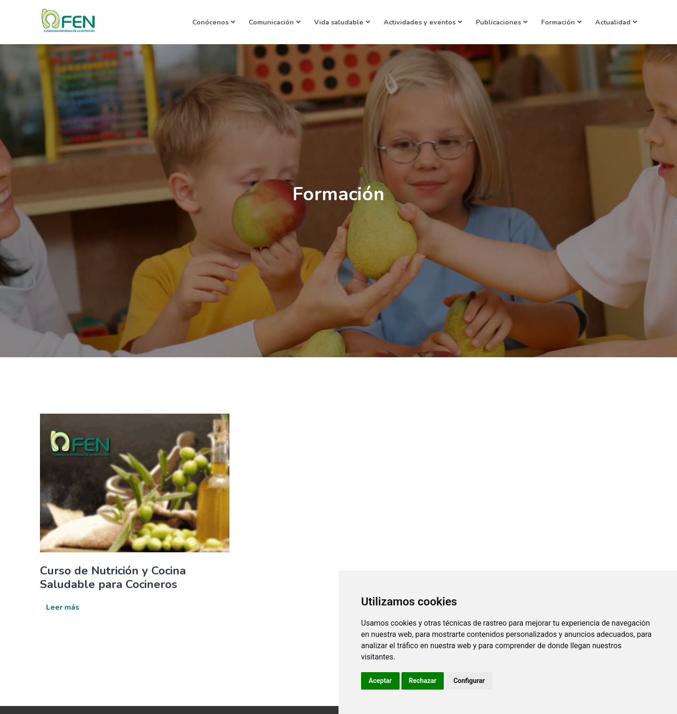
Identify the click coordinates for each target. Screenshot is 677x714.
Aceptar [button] (380, 680)
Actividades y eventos (423, 22)
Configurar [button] (469, 680)
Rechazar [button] (423, 680)
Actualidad (616, 22)
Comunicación (274, 22)
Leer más (62, 607)
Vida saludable (342, 22)
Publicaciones (501, 22)
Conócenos (213, 22)
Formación (561, 22)
